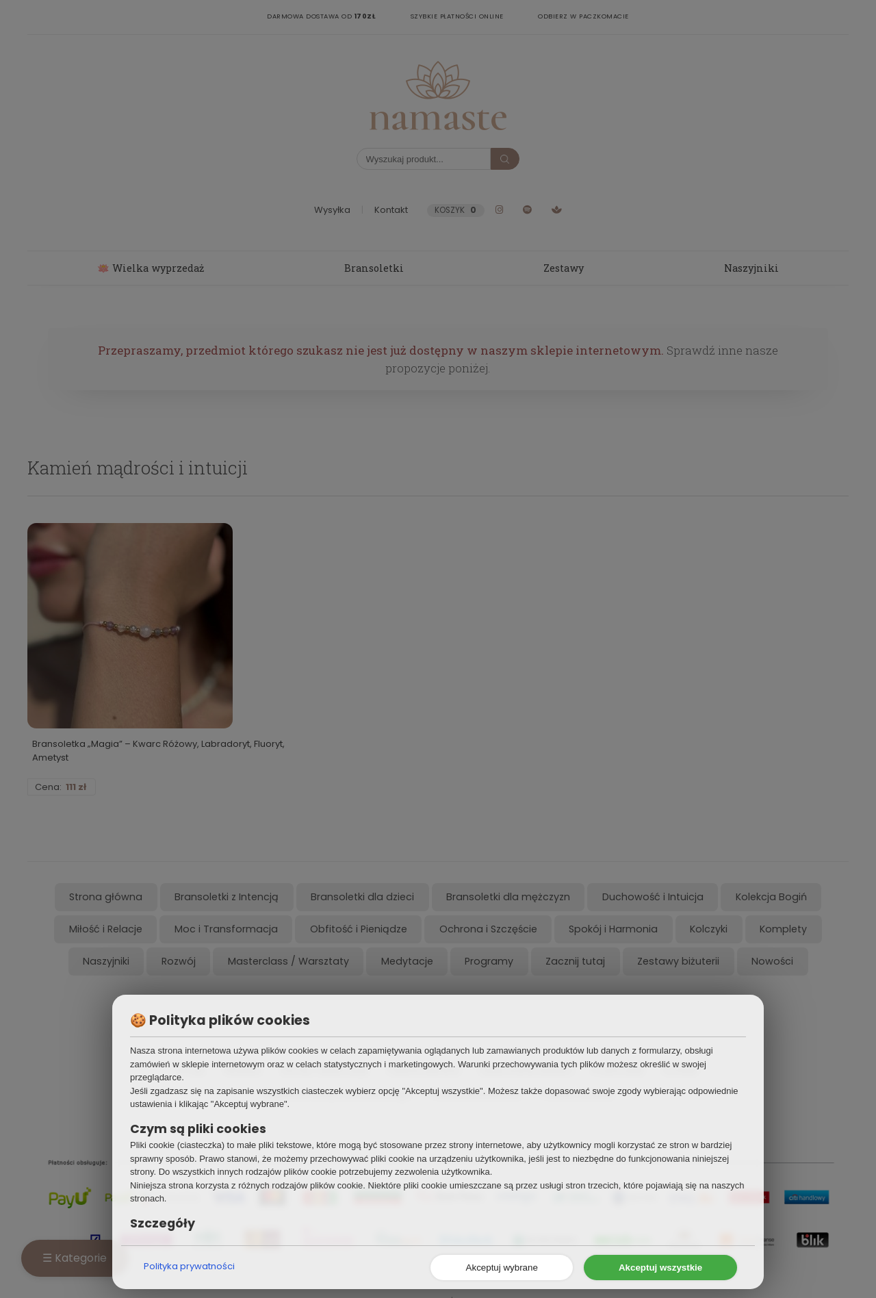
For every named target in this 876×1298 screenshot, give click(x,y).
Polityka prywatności (189, 1266)
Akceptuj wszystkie (660, 1267)
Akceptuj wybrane (502, 1267)
